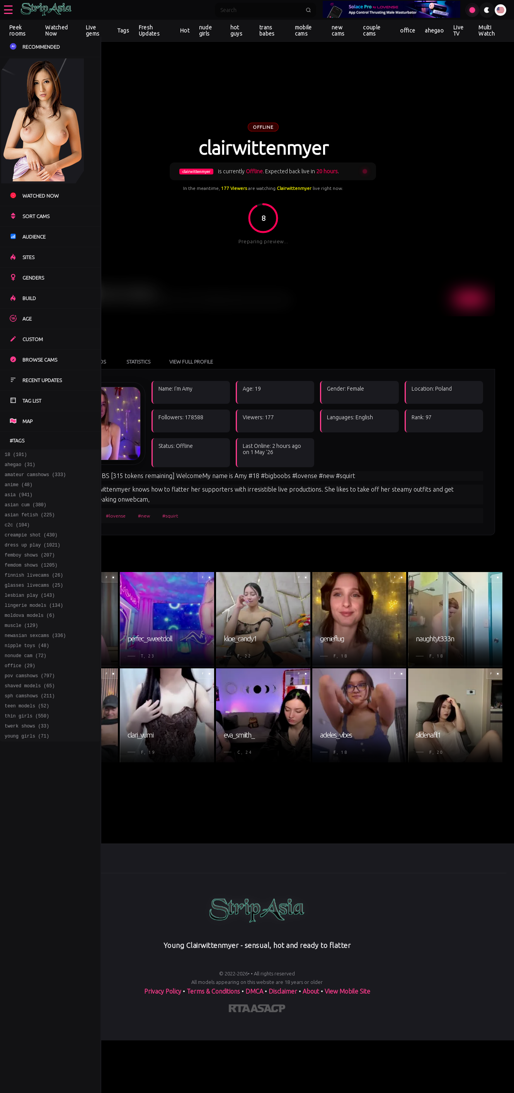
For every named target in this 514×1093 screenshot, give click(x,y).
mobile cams (303, 30)
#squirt (249, 474)
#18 (132, 474)
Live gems (92, 30)
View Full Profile (270, 320)
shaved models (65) (30, 713)
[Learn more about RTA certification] (239, 1073)
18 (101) (16, 455)
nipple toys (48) (27, 668)
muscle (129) (21, 646)
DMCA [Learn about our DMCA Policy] (254, 1054)
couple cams (371, 30)
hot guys (236, 30)
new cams (338, 30)
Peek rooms (17, 30)
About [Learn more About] (311, 1054)
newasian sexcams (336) (35, 657)
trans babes (267, 30)
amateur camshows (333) (35, 478)
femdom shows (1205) (31, 579)
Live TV (458, 30)
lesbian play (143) (30, 612)
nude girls (205, 30)
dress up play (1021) (32, 556)
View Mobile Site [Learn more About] (347, 1054)
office (407, 30)
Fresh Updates (149, 30)
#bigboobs (160, 474)
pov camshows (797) (30, 702)
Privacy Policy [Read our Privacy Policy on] (162, 1054)
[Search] (260, 10)
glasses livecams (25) (34, 601)
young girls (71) (27, 769)
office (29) (20, 691)
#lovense (194, 474)
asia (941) (18, 500)
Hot (184, 30)
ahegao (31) (20, 466)
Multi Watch (486, 30)
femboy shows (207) (30, 567)
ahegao (434, 30)
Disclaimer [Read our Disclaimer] (283, 1054)
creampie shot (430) (31, 545)
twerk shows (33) (27, 758)
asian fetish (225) (30, 522)
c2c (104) (17, 534)
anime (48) (18, 489)
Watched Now (56, 30)
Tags (123, 30)
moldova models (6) (30, 635)
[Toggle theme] (487, 10)
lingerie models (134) (34, 623)
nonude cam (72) (25, 679)
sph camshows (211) (30, 724)
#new (223, 474)
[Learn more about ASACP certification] (267, 1073)
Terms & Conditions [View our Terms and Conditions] (213, 1054)
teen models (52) (27, 736)
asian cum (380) (25, 511)
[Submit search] (308, 10)
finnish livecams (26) (34, 590)
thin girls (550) (27, 747)
